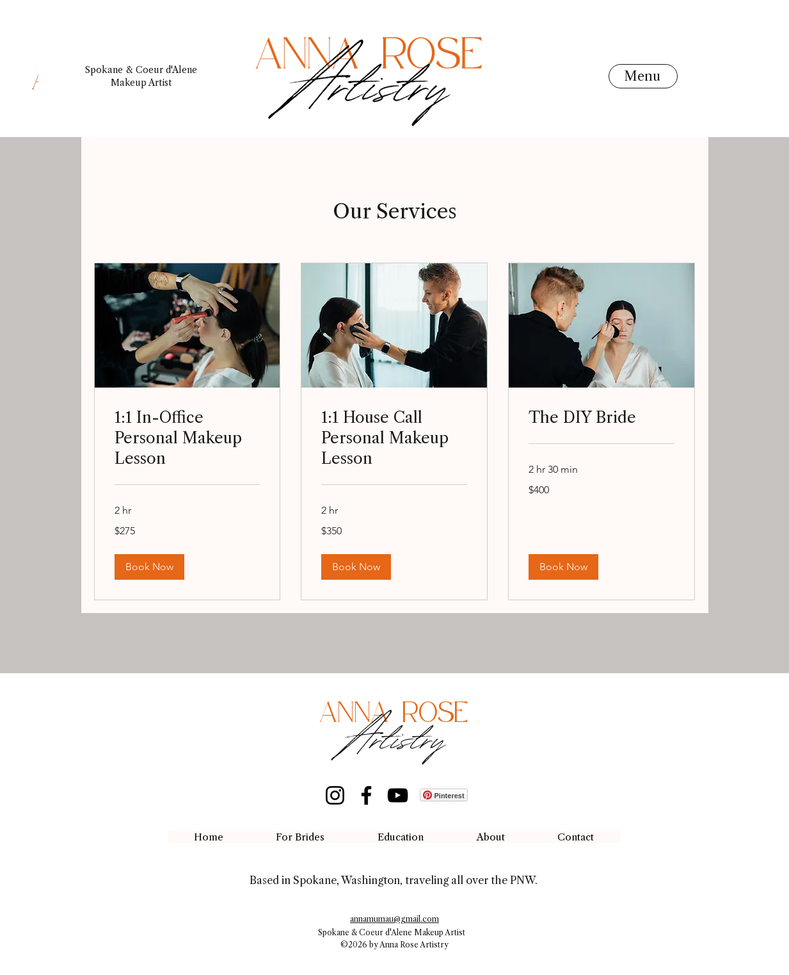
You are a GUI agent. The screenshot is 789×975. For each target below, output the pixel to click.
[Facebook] (366, 795)
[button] (149, 567)
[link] (187, 438)
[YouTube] (397, 795)
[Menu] (643, 76)
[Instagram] (335, 795)
